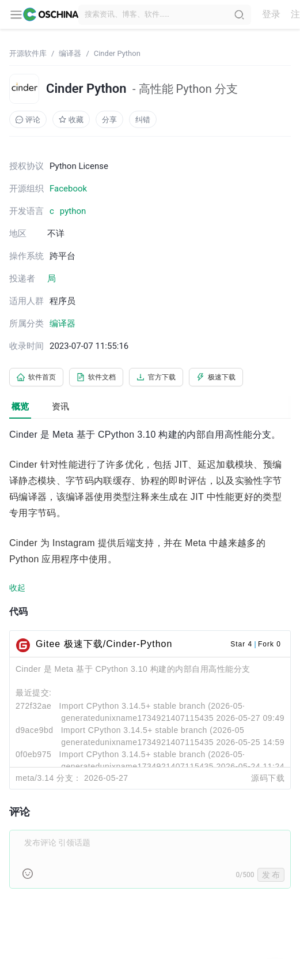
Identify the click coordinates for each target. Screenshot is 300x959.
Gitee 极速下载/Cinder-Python (104, 644)
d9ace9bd (35, 730)
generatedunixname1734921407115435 (137, 718)
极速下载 (216, 377)
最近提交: (33, 692)
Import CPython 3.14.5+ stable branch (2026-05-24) (160, 730)
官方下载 (156, 377)
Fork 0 (269, 644)
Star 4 (241, 644)
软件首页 (36, 377)
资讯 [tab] (60, 406)
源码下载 (267, 778)
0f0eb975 (33, 754)
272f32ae (33, 705)
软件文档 (96, 377)
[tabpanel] (150, 664)
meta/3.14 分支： (49, 778)
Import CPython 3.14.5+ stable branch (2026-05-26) (159, 705)
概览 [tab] (20, 406)
